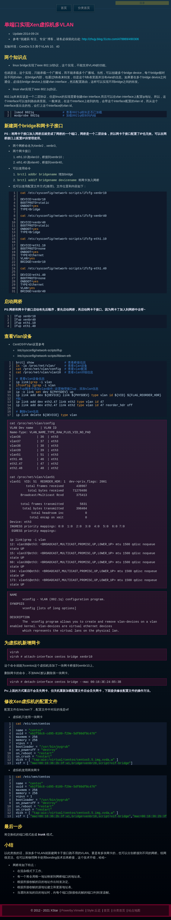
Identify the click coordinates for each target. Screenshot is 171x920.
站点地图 (134, 910)
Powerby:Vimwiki (72, 910)
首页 (64, 8)
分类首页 (84, 8)
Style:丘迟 (94, 910)
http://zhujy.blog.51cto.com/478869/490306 (110, 39)
